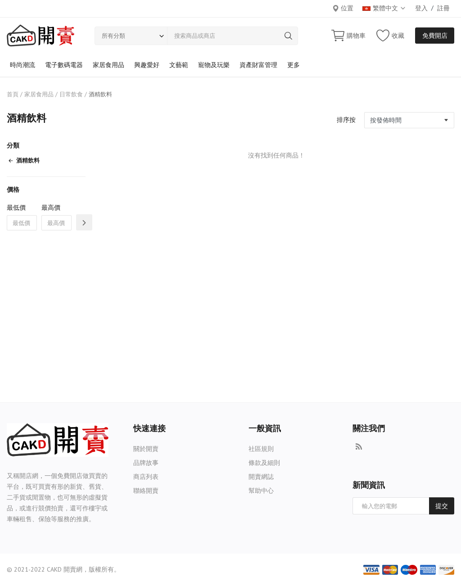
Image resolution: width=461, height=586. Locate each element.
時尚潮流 (22, 65)
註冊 (443, 8)
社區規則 (261, 449)
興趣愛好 (146, 65)
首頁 (12, 94)
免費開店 (434, 36)
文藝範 (178, 65)
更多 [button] (293, 65)
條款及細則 (264, 463)
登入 (421, 8)
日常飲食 (71, 94)
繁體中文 (384, 8)
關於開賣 (145, 449)
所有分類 (113, 36)
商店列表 (145, 477)
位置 (342, 8)
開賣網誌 (261, 477)
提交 (441, 506)
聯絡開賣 (145, 491)
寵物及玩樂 (214, 65)
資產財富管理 (258, 65)
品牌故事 (145, 463)
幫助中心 (261, 491)
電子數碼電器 (64, 65)
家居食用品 (108, 65)
